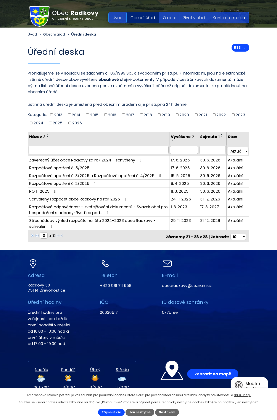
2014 (76, 114)
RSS (240, 48)
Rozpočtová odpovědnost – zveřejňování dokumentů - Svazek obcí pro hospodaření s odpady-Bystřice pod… (98, 208)
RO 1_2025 (43, 189)
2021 (203, 114)
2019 (166, 114)
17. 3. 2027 (212, 205)
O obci (169, 17)
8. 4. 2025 (182, 182)
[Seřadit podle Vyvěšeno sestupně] (175, 142)
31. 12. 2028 (213, 219)
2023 (240, 114)
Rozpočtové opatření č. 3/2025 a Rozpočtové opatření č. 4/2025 (96, 174)
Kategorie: (37, 114)
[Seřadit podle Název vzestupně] (47, 134)
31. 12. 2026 (213, 197)
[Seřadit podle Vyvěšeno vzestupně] (175, 140)
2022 (221, 114)
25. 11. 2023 (183, 219)
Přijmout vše (108, 412)
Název (37, 136)
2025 (58, 123)
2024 (38, 123)
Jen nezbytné (140, 412)
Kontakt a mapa (229, 17)
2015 (94, 114)
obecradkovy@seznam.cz (187, 282)
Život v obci (194, 17)
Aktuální (237, 158)
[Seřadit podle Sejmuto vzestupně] (205, 140)
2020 (184, 114)
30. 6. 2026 (213, 158)
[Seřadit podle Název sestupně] (47, 136)
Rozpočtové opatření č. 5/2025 (59, 166)
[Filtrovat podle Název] (100, 150)
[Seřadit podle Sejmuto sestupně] (205, 142)
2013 (58, 114)
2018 (148, 114)
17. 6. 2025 (182, 158)
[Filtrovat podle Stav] (238, 150)
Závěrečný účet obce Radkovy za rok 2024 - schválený (86, 158)
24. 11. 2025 (183, 197)
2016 (112, 114)
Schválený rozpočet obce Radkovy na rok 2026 (78, 197)
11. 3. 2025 (182, 189)
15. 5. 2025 (183, 174)
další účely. (242, 394)
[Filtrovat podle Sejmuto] (214, 150)
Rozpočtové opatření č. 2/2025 (63, 182)
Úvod (118, 17)
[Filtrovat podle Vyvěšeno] (186, 150)
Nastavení (170, 412)
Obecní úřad (142, 17)
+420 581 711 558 (115, 282)
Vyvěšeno (185, 136)
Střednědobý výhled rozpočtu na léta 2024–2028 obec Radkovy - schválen (92, 222)
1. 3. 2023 (181, 205)
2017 (130, 114)
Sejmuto (212, 136)
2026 (77, 123)
